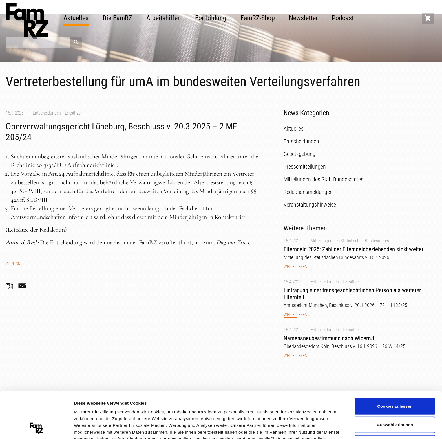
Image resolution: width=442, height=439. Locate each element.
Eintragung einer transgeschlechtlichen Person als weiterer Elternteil (352, 294)
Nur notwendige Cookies (395, 399)
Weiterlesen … (297, 267)
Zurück (13, 263)
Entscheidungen (47, 113)
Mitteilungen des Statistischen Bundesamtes (350, 240)
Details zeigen (300, 427)
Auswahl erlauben (395, 381)
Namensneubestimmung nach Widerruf (329, 338)
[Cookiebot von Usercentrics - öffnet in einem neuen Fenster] (36, 428)
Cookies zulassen (395, 362)
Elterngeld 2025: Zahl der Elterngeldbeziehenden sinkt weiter (353, 249)
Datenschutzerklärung (114, 409)
